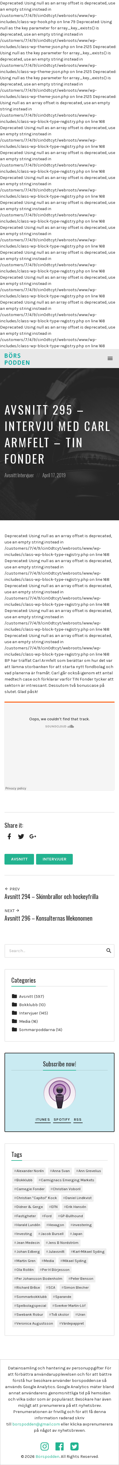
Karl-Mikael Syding (89, 1251)
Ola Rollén (25, 1269)
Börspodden (47, 1456)
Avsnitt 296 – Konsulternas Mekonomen (48, 918)
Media (24, 1021)
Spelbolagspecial (31, 1305)
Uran (81, 1314)
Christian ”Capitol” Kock (36, 1198)
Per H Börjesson (55, 1269)
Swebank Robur (29, 1314)
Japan (77, 1233)
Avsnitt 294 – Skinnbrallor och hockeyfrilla (51, 896)
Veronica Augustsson (34, 1323)
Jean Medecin (28, 1242)
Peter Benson (82, 1278)
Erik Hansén (76, 1206)
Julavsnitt (56, 1251)
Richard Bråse (28, 1287)
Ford (48, 1216)
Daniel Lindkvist (78, 1198)
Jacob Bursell (52, 1233)
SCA (51, 1287)
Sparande (63, 1296)
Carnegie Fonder (30, 1189)
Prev (12, 889)
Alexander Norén (30, 1170)
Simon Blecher (76, 1287)
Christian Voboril (67, 1189)
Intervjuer (26, 475)
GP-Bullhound (71, 1216)
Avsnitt (10, 475)
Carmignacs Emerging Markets (67, 1180)
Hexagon (56, 1225)
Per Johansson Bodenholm (39, 1278)
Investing (24, 1233)
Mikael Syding (74, 1260)
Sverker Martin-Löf (70, 1305)
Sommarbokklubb (31, 1296)
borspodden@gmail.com (36, 1424)
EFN (54, 1206)
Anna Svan (61, 1170)
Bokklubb (28, 1004)
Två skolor (60, 1314)
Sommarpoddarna (37, 1029)
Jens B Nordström (63, 1242)
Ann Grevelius (89, 1170)
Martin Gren (25, 1260)
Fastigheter (26, 1216)
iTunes (43, 1119)
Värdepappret (72, 1323)
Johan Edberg (28, 1251)
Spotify (62, 1119)
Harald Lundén (28, 1225)
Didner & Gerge (29, 1206)
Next (12, 910)
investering (82, 1225)
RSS (78, 1119)
